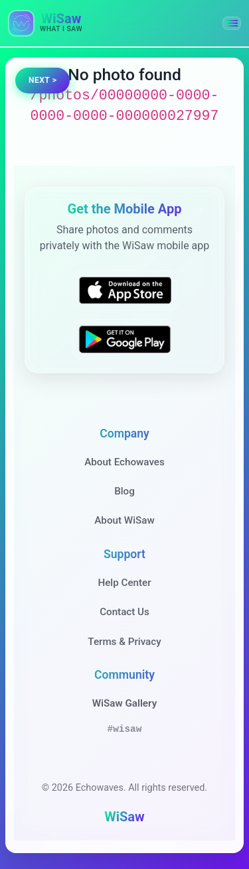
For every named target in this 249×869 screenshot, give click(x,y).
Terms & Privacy (124, 642)
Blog (124, 491)
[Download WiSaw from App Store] (124, 290)
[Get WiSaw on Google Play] (124, 339)
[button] (231, 23)
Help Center (124, 583)
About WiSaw (124, 520)
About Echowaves (124, 462)
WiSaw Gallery (124, 703)
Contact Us (124, 612)
